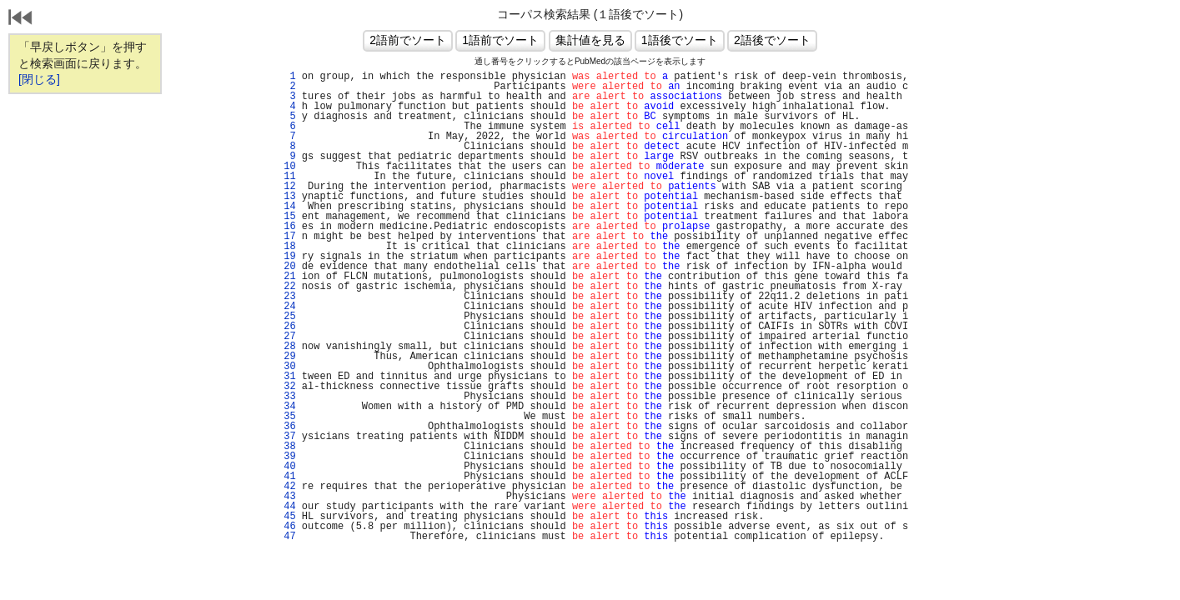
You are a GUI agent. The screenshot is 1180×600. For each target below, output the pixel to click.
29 (287, 356)
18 (287, 246)
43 (287, 496)
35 (287, 416)
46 (287, 526)
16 (287, 226)
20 (287, 266)
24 (287, 306)
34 (287, 406)
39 (287, 456)
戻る (21, 19)
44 (287, 506)
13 (287, 196)
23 (287, 296)
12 (287, 186)
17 (287, 236)
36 (287, 426)
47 (287, 536)
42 (287, 486)
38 (287, 446)
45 (287, 516)
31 (287, 376)
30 (287, 366)
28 (287, 346)
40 (287, 466)
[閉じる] (39, 79)
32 (287, 386)
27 (287, 336)
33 (287, 396)
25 (287, 316)
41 (287, 476)
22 (287, 286)
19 (287, 256)
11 (287, 176)
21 (287, 276)
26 (287, 326)
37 (287, 436)
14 (287, 206)
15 (287, 216)
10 (287, 166)
